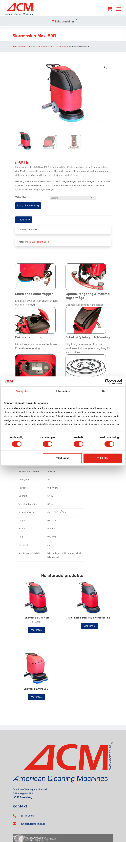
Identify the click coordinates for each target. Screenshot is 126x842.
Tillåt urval (62, 458)
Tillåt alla (102, 458)
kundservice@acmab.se (32, 823)
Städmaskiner (64, 21)
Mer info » (37, 630)
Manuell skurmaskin (57, 46)
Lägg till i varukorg (28, 205)
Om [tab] (104, 391)
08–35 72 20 (27, 816)
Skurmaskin (40, 46)
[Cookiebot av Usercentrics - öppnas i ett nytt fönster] (107, 381)
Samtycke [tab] (22, 391)
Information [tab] (63, 391)
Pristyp (22, 197)
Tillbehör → (23, 219)
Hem (15, 46)
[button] (105, 67)
